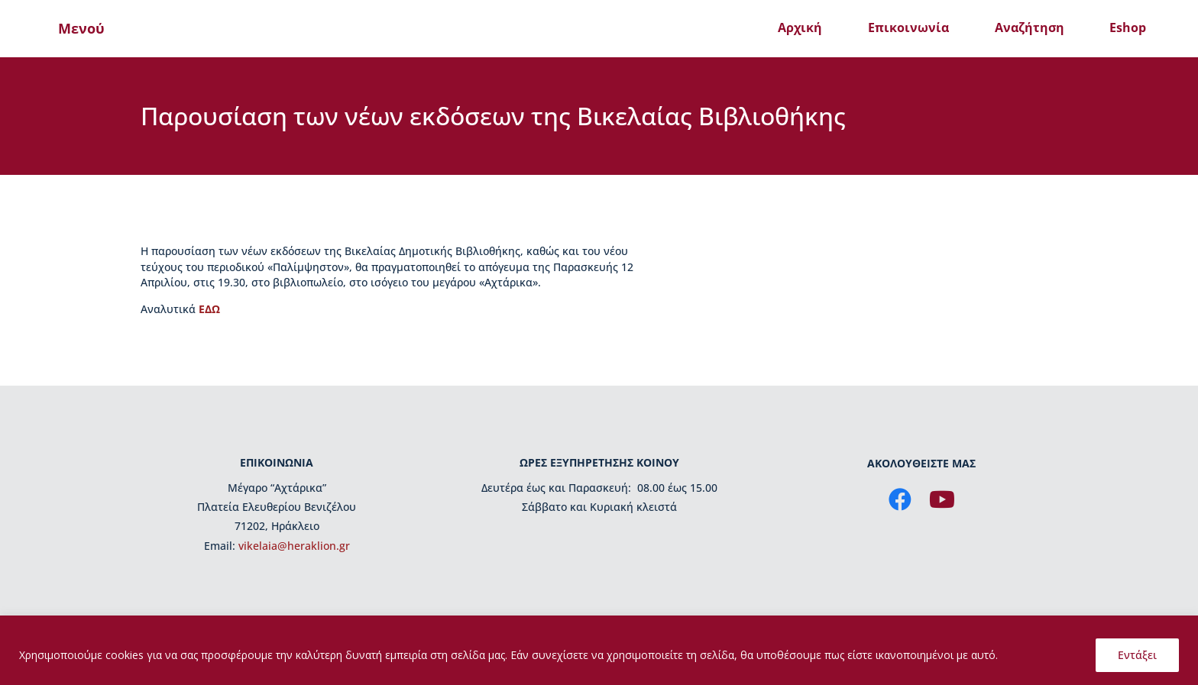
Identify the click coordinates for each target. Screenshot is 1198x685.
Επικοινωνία (908, 27)
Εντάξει (1137, 655)
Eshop (1127, 27)
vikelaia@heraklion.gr (294, 545)
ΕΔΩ (209, 309)
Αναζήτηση (1029, 27)
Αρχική (800, 27)
